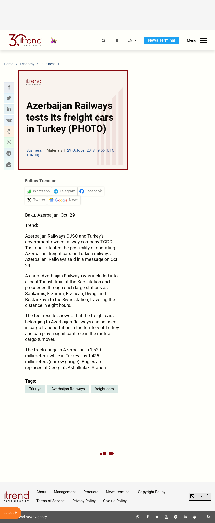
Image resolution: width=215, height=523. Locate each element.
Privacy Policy (84, 501)
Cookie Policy (115, 501)
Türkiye (35, 389)
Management (65, 492)
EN (129, 40)
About (41, 492)
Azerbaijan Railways (68, 389)
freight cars (104, 389)
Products (90, 492)
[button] (8, 87)
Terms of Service (50, 501)
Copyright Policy (151, 492)
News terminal (118, 492)
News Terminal (161, 40)
